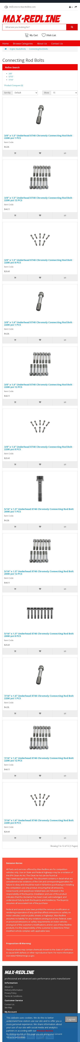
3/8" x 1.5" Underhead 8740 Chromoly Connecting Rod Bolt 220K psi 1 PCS (38, 137)
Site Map (8, 1007)
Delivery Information (14, 990)
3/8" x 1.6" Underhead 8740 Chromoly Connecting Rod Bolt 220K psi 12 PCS (38, 386)
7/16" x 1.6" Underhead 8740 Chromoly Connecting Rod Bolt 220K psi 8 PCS (39, 821)
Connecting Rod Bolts (38, 49)
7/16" (11, 79)
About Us (42, 43)
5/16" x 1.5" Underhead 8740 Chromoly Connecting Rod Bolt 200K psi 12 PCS (39, 572)
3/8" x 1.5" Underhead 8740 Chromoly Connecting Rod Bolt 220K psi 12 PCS (38, 199)
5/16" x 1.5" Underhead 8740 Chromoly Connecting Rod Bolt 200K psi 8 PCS (39, 635)
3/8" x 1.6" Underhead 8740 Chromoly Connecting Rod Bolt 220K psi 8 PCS (38, 448)
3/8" (10, 73)
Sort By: (7, 92)
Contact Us (57, 43)
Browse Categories (23, 43)
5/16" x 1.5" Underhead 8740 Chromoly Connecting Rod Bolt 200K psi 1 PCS (39, 510)
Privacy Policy (10, 993)
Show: (46, 92)
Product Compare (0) (13, 85)
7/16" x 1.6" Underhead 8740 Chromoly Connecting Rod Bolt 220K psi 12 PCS (39, 759)
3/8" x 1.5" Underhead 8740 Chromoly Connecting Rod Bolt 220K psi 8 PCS (38, 261)
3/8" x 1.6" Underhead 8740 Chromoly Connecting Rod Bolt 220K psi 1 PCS (38, 323)
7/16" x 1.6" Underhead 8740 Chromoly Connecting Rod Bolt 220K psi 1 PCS (39, 697)
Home (5, 43)
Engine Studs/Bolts (18, 49)
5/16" (11, 76)
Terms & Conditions (13, 996)
